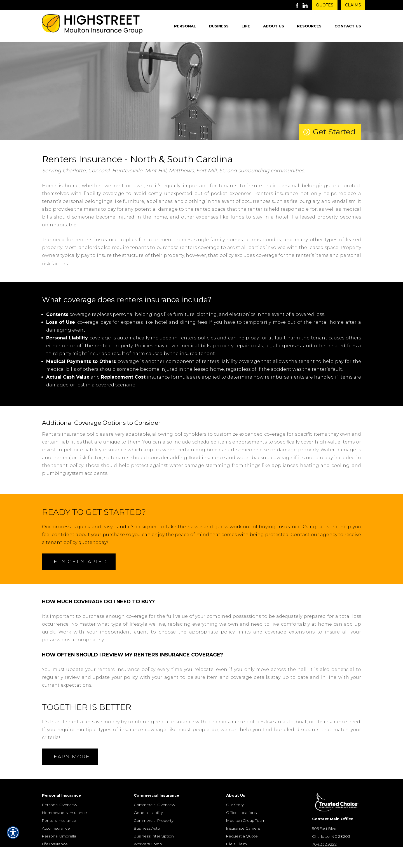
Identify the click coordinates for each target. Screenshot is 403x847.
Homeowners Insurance (64, 813)
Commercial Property (154, 820)
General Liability (148, 813)
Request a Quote (242, 836)
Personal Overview (59, 805)
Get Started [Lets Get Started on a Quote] (334, 131)
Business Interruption (154, 836)
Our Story (235, 805)
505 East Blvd (324, 828)
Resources (309, 26)
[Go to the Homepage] (92, 25)
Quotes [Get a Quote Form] (324, 5)
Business (219, 26)
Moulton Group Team (245, 820)
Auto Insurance (56, 828)
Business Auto (147, 828)
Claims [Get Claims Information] (353, 5)
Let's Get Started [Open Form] (78, 561)
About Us (273, 26)
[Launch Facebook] (299, 5)
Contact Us (347, 26)
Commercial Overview (154, 805)
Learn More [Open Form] (70, 756)
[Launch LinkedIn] (307, 5)
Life (246, 26)
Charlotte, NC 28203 (331, 836)
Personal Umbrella (59, 836)
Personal (185, 26)
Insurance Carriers (243, 828)
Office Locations (241, 813)
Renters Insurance (59, 820)
